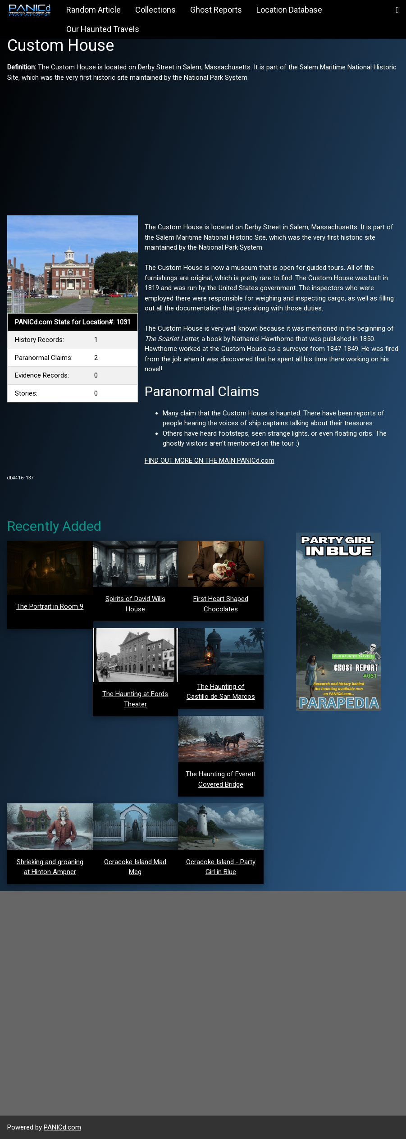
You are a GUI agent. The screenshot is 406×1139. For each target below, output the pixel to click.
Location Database (289, 9)
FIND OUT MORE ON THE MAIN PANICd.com (209, 460)
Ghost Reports (216, 9)
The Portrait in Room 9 (49, 606)
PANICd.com (62, 1127)
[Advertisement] (203, 145)
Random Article (93, 9)
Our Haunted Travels (102, 29)
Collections (155, 9)
